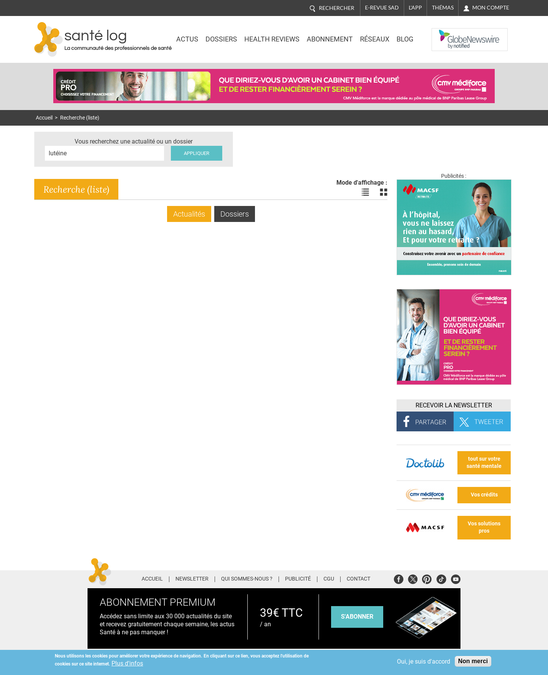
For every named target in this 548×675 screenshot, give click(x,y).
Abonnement (330, 39)
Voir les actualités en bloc (383, 192)
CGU (328, 579)
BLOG (405, 39)
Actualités (189, 214)
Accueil (44, 118)
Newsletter (192, 579)
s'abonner (357, 616)
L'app (415, 8)
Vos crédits (484, 494)
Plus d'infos (127, 663)
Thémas (443, 8)
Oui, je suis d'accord (423, 661)
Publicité (298, 579)
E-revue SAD (382, 8)
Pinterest (427, 578)
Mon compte (490, 8)
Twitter (412, 578)
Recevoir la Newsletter (454, 405)
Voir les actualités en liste (365, 192)
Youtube (455, 578)
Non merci (473, 661)
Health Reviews (271, 39)
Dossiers (221, 39)
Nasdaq (446, 34)
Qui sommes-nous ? (246, 579)
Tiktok (441, 578)
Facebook (398, 578)
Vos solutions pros (484, 527)
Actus (187, 39)
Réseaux (374, 39)
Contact (358, 579)
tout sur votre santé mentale (484, 462)
